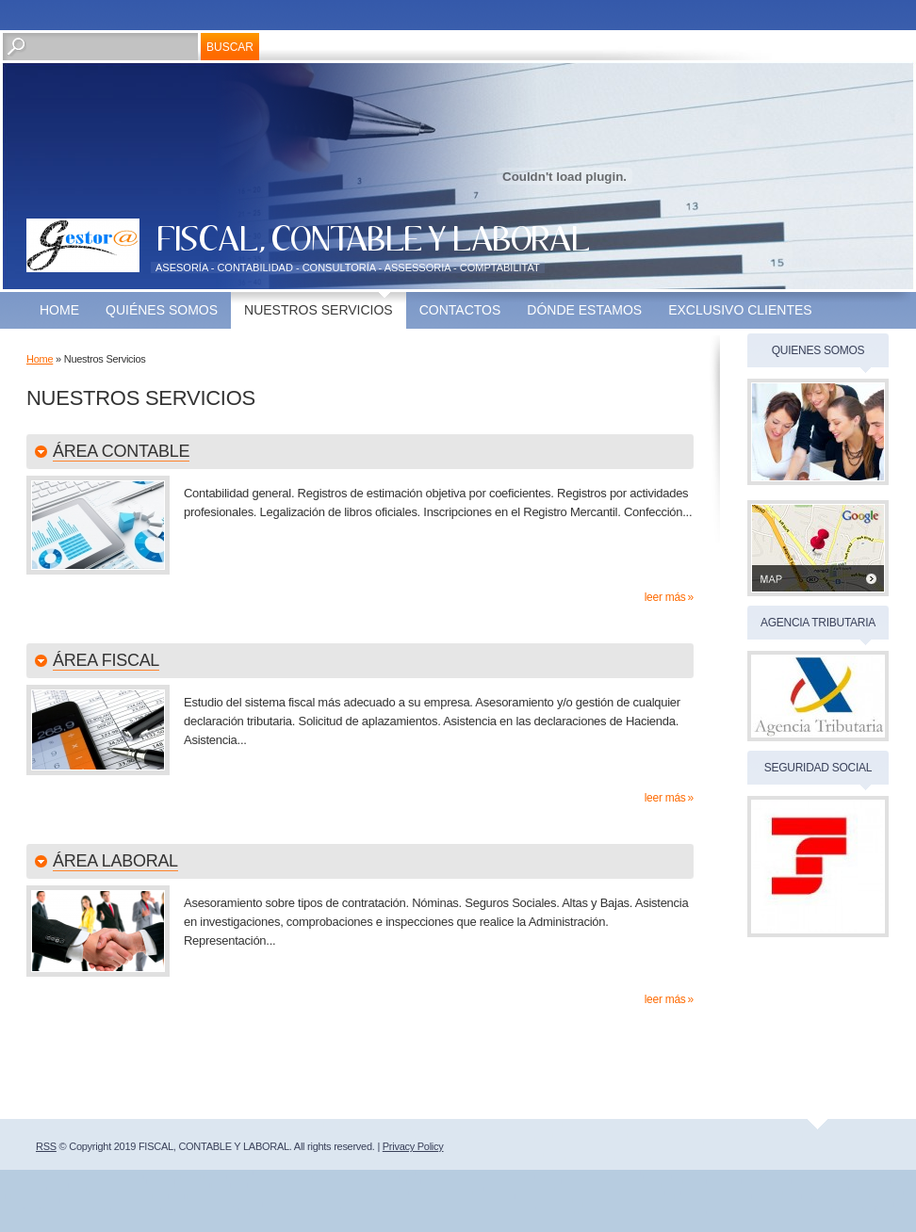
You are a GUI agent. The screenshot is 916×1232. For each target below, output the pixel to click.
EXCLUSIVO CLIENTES (740, 309)
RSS (46, 1146)
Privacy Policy (413, 1146)
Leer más (665, 597)
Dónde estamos (584, 309)
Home (59, 309)
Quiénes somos (162, 309)
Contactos (460, 309)
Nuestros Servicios (318, 309)
